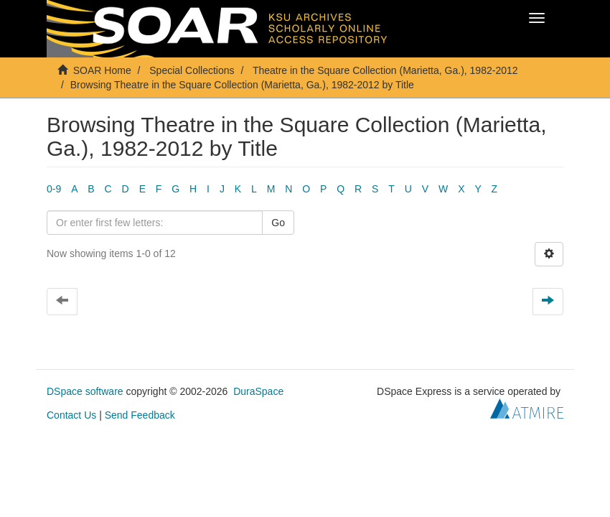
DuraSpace (258, 391)
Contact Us (71, 415)
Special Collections (191, 70)
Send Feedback (140, 415)
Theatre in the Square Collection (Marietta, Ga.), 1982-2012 (385, 70)
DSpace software (85, 391)
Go (278, 222)
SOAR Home (102, 70)
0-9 (54, 189)
